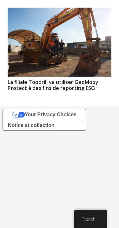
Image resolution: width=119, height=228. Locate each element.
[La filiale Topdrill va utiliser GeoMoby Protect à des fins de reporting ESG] (59, 12)
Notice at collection (31, 125)
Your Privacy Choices (50, 114)
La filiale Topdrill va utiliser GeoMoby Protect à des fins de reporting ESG (53, 85)
